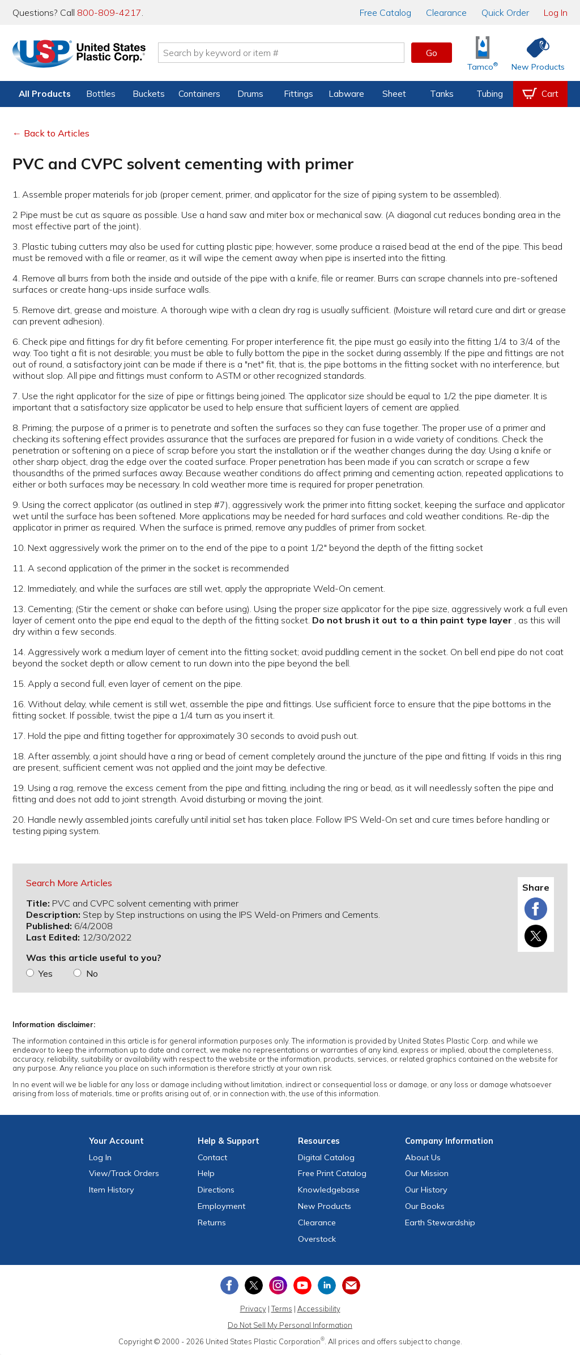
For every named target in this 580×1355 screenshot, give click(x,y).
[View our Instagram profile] (278, 1285)
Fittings (298, 93)
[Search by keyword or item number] (281, 52)
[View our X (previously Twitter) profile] (253, 1285)
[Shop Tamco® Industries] (482, 53)
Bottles (101, 93)
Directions (216, 1190)
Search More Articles (69, 882)
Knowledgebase (329, 1190)
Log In (556, 12)
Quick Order (505, 12)
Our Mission (427, 1173)
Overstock (317, 1239)
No (92, 973)
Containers (199, 93)
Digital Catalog (326, 1157)
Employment (221, 1206)
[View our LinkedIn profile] (326, 1285)
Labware (346, 93)
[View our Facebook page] (229, 1285)
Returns (212, 1222)
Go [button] (431, 52)
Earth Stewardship (440, 1222)
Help (206, 1173)
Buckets (149, 93)
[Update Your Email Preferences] (351, 1285)
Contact (212, 1157)
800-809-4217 (109, 12)
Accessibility (318, 1308)
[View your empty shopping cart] (540, 94)
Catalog (385, 12)
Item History (111, 1190)
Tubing (489, 93)
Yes (46, 973)
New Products (324, 1206)
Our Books (425, 1206)
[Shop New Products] (534, 53)
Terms (281, 1308)
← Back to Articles (50, 133)
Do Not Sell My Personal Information (290, 1325)
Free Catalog (332, 1173)
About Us (423, 1157)
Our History (426, 1190)
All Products (45, 93)
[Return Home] (79, 55)
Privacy (253, 1308)
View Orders (124, 1173)
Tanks (442, 93)
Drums (250, 93)
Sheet (394, 93)
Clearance (446, 12)
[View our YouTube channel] (302, 1285)
